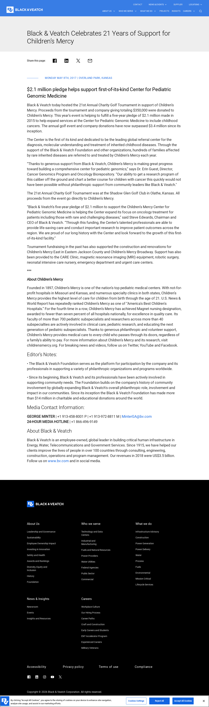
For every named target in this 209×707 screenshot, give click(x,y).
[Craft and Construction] (96, 624)
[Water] (150, 555)
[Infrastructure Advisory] (150, 531)
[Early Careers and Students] (96, 630)
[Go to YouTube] (52, 677)
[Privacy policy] (77, 666)
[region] (104, 701)
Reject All (159, 701)
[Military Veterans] (96, 648)
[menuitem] (137, 4)
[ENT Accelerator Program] (96, 636)
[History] (41, 576)
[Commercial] (96, 579)
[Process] (150, 561)
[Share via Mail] (90, 60)
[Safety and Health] (41, 555)
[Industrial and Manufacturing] (96, 542)
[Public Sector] (96, 573)
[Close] (203, 701)
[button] (200, 11)
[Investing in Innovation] (41, 549)
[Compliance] (149, 666)
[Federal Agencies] (96, 567)
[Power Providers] (96, 555)
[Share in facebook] (54, 60)
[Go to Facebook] (29, 677)
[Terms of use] (113, 666)
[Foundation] (41, 582)
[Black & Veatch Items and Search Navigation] (152, 11)
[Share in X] (78, 60)
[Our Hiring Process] (96, 612)
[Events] (41, 612)
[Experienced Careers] (96, 642)
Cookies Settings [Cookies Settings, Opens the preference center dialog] (136, 701)
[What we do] (150, 526)
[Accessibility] (41, 666)
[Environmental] (150, 572)
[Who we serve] (96, 526)
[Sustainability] (41, 537)
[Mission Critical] (150, 578)
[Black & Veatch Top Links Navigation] (167, 4)
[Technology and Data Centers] (96, 533)
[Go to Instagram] (45, 677)
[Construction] (150, 537)
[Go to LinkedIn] (37, 677)
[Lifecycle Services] (150, 584)
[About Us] (41, 526)
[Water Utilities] (96, 561)
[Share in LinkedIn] (66, 60)
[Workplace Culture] (96, 606)
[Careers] (96, 601)
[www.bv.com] (58, 461)
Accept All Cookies (183, 701)
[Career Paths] (96, 618)
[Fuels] (150, 567)
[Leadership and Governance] (41, 531)
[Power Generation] (150, 543)
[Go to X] (60, 677)
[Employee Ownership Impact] (41, 543)
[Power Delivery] (150, 549)
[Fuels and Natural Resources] (96, 550)
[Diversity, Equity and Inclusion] (41, 568)
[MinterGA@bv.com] (137, 416)
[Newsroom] (41, 606)
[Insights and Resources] (41, 618)
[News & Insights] (41, 601)
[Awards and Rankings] (41, 561)
